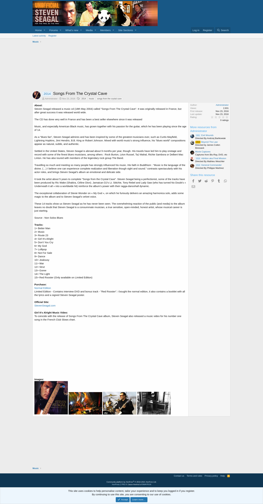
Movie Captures (203, 151)
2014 (84, 99)
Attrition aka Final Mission (210, 158)
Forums (53, 30)
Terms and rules (194, 476)
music (91, 99)
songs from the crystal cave (109, 99)
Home (38, 30)
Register (52, 35)
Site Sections (125, 30)
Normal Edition (42, 288)
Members (105, 30)
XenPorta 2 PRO (119, 484)
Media (89, 30)
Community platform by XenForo (131, 482)
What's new (71, 30)
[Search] (222, 30)
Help (222, 476)
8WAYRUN (146, 484)
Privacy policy (211, 476)
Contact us (179, 476)
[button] (44, 30)
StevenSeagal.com (45, 305)
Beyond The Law (206, 142)
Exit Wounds (204, 135)
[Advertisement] (131, 67)
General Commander (208, 165)
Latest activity (39, 35)
